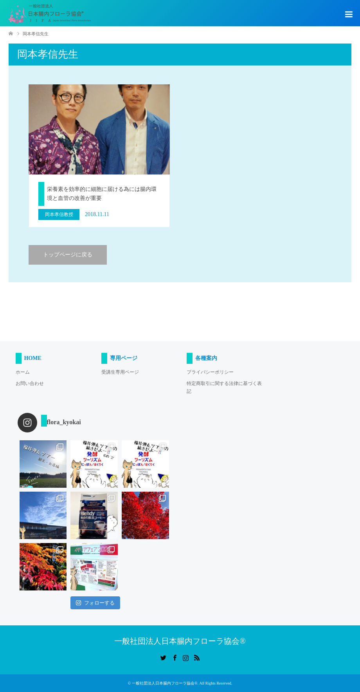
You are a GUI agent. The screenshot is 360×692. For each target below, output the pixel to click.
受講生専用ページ (120, 372)
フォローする (95, 603)
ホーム (23, 372)
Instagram (185, 657)
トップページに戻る (67, 255)
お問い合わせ (30, 383)
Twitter (163, 657)
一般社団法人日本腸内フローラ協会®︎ (179, 641)
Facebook (174, 657)
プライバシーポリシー (210, 372)
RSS (197, 657)
